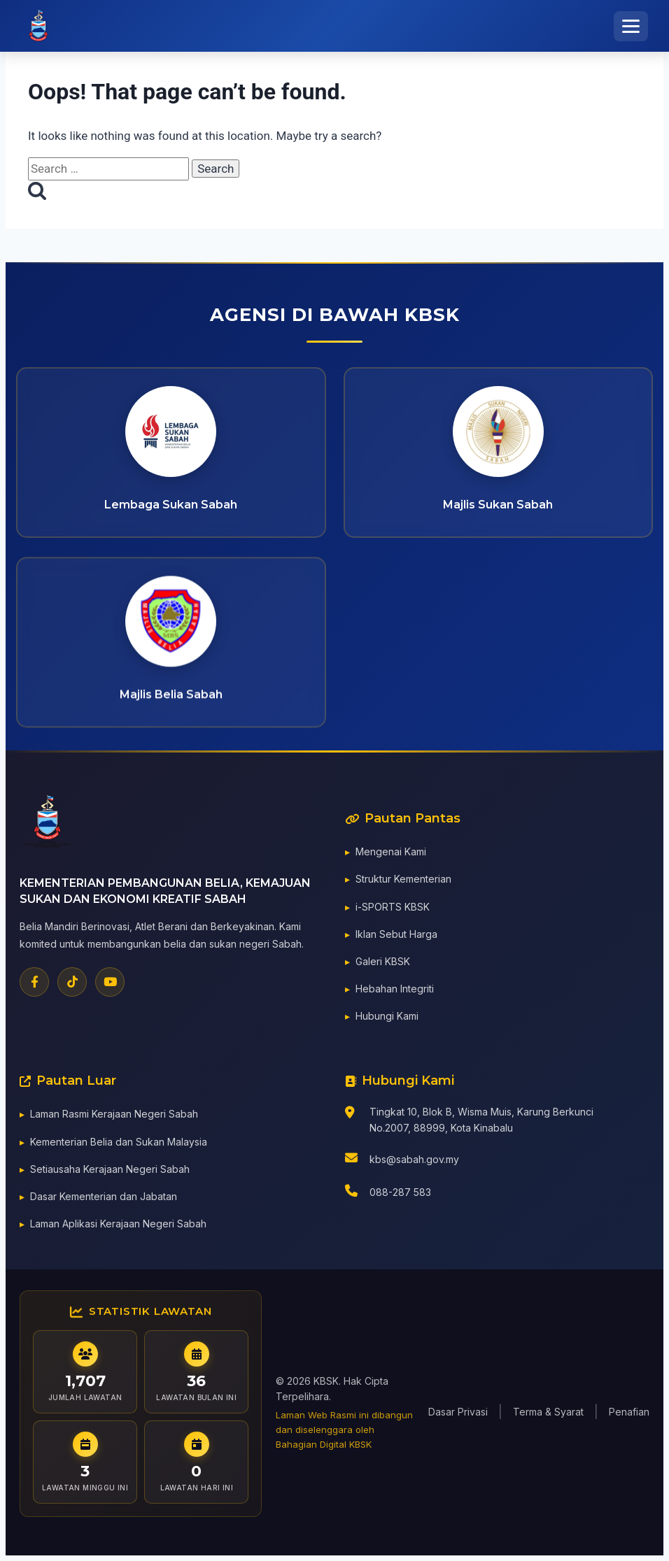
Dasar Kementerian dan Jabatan (103, 1199)
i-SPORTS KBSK (392, 909)
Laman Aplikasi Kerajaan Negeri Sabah (118, 1226)
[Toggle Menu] (631, 26)
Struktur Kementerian (403, 882)
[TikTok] (72, 984)
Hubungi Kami (386, 1019)
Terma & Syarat (548, 1412)
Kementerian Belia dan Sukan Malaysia (118, 1144)
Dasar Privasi (458, 1412)
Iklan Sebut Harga (396, 937)
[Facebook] (34, 984)
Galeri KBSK (382, 964)
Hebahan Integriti (394, 991)
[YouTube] (110, 984)
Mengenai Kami (390, 854)
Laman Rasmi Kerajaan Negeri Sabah (114, 1116)
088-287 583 (400, 1195)
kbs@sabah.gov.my (414, 1162)
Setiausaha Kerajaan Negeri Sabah (110, 1172)
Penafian (629, 1412)
